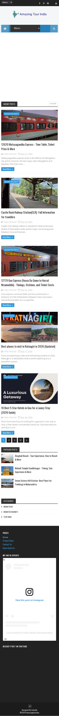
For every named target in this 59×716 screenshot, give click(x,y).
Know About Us (9, 548)
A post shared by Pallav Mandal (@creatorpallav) (29, 633)
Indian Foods (8, 507)
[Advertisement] (29, 67)
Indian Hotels (10, 377)
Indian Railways (11, 114)
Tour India (9, 316)
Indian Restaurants (11, 512)
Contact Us (7, 544)
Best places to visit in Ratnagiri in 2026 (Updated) (28, 346)
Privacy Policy (8, 540)
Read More (7, 169)
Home (5, 537)
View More (53, 104)
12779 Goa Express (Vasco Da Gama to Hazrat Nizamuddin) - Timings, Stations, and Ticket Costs (27, 282)
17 (20, 440)
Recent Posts (9, 104)
